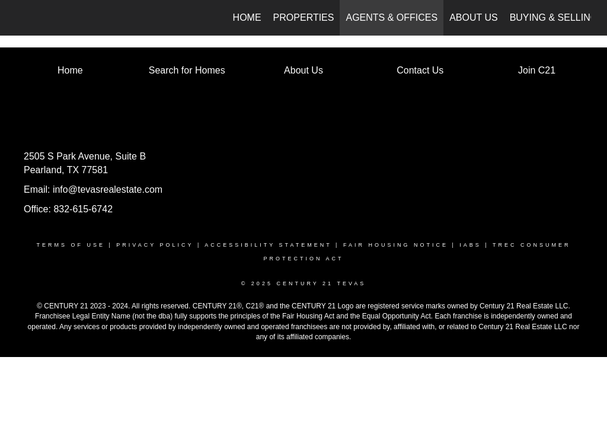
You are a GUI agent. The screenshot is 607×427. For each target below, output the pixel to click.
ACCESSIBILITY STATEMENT (268, 245)
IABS (470, 245)
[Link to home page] (22, 18)
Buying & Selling (554, 17)
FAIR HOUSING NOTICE (395, 245)
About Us (473, 17)
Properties (303, 17)
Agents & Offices (391, 17)
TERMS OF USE (70, 245)
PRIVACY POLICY (154, 245)
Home (247, 17)
